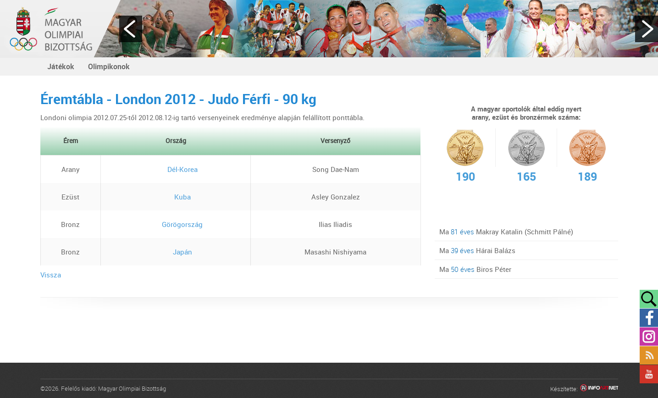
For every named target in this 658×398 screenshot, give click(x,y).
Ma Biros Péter (475, 269)
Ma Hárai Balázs (477, 250)
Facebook (649, 318)
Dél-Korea (176, 169)
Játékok (60, 66)
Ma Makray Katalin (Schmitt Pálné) (506, 231)
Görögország (176, 224)
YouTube (649, 374)
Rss (649, 355)
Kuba (176, 196)
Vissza (50, 274)
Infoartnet (599, 389)
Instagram (649, 336)
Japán (176, 251)
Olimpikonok (109, 66)
